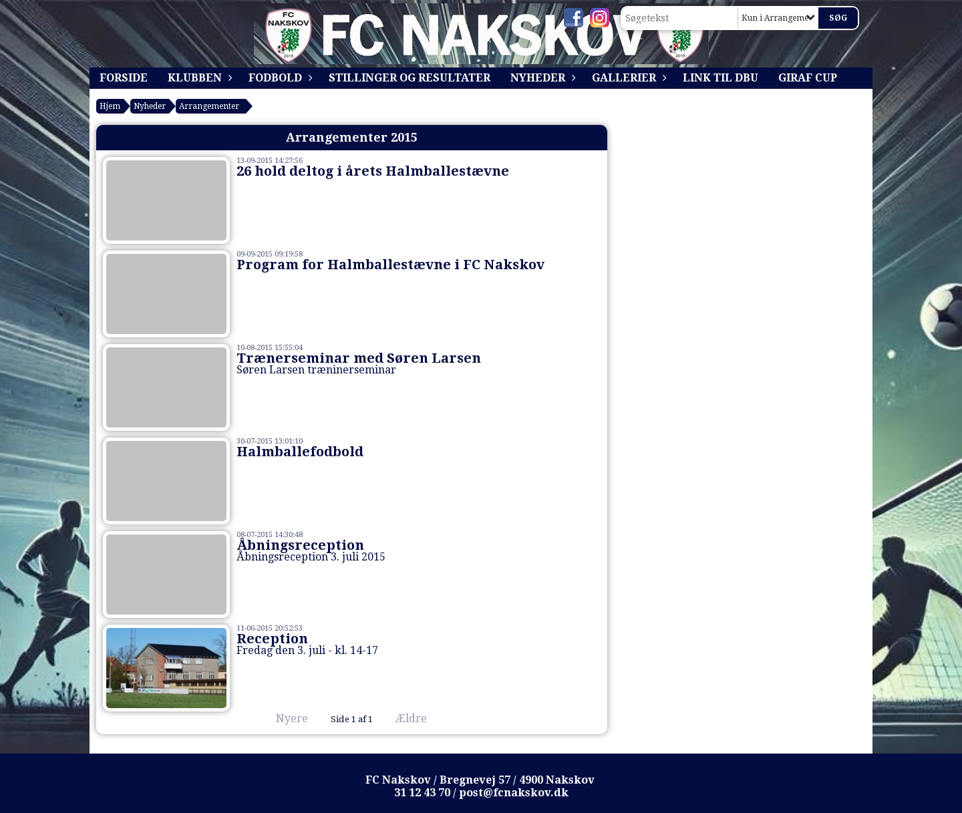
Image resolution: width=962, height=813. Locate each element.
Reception (272, 639)
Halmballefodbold (299, 452)
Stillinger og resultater (409, 77)
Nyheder (541, 77)
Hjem (110, 106)
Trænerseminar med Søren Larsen (358, 358)
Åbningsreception (300, 545)
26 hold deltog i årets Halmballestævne (372, 171)
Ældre (420, 718)
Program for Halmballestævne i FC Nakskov (390, 265)
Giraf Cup (807, 77)
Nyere (284, 718)
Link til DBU (720, 77)
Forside (124, 77)
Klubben (198, 77)
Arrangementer (209, 106)
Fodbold (279, 77)
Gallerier (627, 77)
